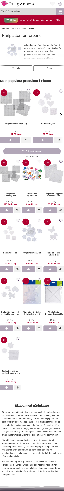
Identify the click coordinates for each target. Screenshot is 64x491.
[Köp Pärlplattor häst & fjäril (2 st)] (50, 269)
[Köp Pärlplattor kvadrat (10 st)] (10, 140)
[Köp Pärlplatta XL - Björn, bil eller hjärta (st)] (28, 328)
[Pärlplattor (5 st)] (48, 112)
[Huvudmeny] (60, 11)
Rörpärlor (22, 28)
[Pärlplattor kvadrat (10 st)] (15, 112)
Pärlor (14, 28)
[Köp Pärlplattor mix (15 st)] (28, 269)
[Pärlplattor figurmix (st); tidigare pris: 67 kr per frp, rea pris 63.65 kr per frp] (32, 183)
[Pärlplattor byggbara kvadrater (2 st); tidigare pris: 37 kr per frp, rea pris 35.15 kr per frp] (53, 183)
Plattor (31, 28)
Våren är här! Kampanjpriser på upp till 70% (32, 20)
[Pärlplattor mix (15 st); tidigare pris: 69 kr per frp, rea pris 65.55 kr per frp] (32, 242)
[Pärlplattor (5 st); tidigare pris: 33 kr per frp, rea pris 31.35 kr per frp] (10, 242)
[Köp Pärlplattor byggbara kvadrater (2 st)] (50, 210)
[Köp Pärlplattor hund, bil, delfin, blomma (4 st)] (6, 328)
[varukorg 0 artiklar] (60, 4)
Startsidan (5, 28)
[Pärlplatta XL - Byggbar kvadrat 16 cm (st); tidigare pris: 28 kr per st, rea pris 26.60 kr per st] (53, 301)
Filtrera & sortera (32, 151)
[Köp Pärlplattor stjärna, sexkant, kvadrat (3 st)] (6, 387)
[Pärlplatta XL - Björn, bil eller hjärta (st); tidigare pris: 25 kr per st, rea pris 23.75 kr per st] (32, 301)
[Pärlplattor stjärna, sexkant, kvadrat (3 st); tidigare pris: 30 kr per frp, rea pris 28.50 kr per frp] (10, 360)
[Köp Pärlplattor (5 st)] (43, 140)
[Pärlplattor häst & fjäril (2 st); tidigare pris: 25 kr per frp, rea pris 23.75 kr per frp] (53, 242)
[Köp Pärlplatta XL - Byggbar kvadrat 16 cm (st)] (50, 328)
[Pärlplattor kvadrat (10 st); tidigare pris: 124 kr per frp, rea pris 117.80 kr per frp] (10, 183)
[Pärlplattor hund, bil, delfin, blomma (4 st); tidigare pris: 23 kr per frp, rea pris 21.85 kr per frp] (10, 301)
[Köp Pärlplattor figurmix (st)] (28, 210)
